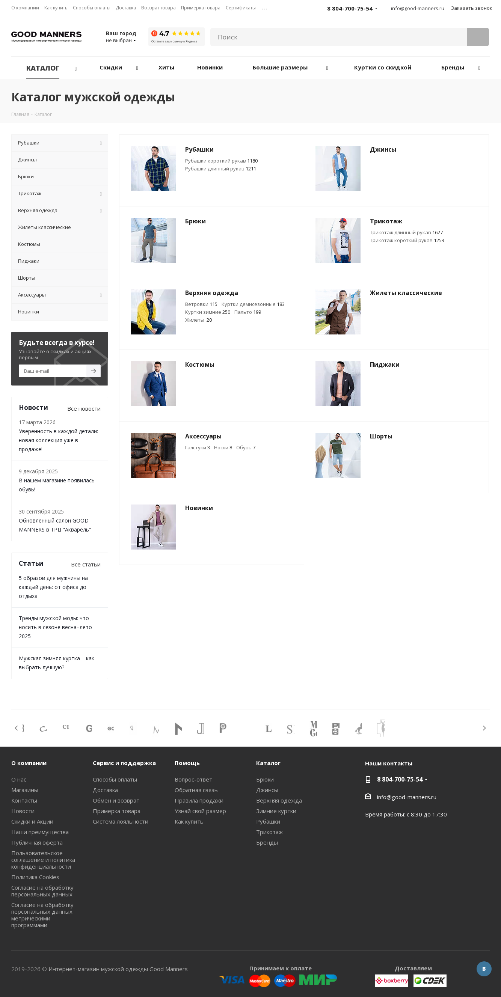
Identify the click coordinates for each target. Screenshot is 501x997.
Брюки (265, 779)
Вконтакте (484, 968)
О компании (29, 763)
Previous (16, 728)
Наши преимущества (40, 832)
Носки (223, 447)
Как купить (189, 821)
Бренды (267, 842)
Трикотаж (269, 832)
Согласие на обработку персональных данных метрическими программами (42, 915)
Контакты (24, 800)
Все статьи (86, 564)
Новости (23, 811)
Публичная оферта (37, 842)
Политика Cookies (35, 877)
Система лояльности (120, 821)
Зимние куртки (276, 811)
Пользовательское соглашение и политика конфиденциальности (43, 859)
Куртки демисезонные (253, 304)
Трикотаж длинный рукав (406, 232)
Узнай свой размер (200, 811)
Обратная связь (196, 790)
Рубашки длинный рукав (220, 168)
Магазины (24, 790)
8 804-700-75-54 (400, 779)
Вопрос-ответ (193, 779)
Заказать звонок (471, 8)
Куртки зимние (207, 312)
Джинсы (267, 790)
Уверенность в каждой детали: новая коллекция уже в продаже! (58, 440)
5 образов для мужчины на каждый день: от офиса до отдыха (53, 586)
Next (484, 728)
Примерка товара (116, 811)
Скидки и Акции (32, 821)
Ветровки (201, 304)
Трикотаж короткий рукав (407, 240)
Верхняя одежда (279, 800)
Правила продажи (199, 800)
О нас (18, 779)
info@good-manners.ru (417, 8)
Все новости (84, 408)
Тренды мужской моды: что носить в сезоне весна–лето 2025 (55, 627)
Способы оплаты (115, 779)
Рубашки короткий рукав (221, 160)
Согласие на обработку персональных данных (42, 891)
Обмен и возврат (116, 800)
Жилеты (198, 319)
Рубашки (268, 821)
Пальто (247, 312)
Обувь (245, 447)
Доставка (105, 790)
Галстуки (197, 447)
